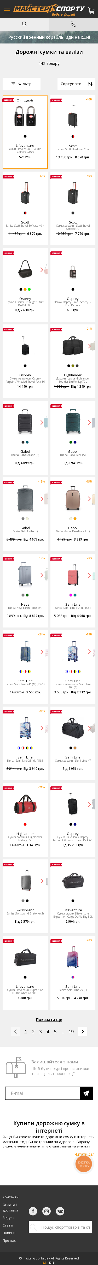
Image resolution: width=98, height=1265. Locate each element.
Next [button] (42, 269)
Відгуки (9, 1217)
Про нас (9, 1240)
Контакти (11, 1197)
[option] (25, 116)
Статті (8, 1225)
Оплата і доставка (10, 1207)
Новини (9, 1232)
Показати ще (49, 1019)
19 (71, 1031)
